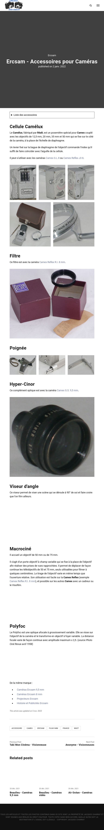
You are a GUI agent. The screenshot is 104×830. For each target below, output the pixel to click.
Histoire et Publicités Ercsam (32, 703)
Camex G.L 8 (52, 158)
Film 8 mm (53, 728)
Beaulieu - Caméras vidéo (50, 794)
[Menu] (96, 5)
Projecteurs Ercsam (27, 698)
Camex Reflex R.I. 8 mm (52, 262)
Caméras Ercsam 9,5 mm (30, 689)
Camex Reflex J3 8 (73, 158)
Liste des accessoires (25, 114)
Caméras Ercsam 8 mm (29, 694)
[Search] (90, 5)
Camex (30, 728)
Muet (76, 728)
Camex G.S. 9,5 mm (67, 390)
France (66, 728)
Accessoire (17, 728)
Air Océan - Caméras (80, 792)
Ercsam (52, 55)
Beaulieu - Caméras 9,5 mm (21, 794)
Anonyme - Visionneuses (80, 744)
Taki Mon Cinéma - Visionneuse (28, 744)
